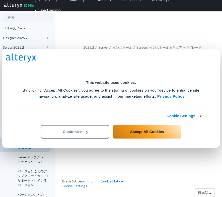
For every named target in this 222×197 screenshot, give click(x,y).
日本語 (204, 192)
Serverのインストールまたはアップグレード (169, 47)
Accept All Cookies (147, 131)
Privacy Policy (171, 96)
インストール (122, 47)
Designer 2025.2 (25, 38)
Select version (47, 10)
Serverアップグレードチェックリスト (32, 159)
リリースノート (14, 28)
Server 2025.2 (25, 47)
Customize (75, 131)
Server (103, 47)
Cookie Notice (112, 181)
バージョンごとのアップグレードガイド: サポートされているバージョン (33, 178)
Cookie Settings (181, 116)
